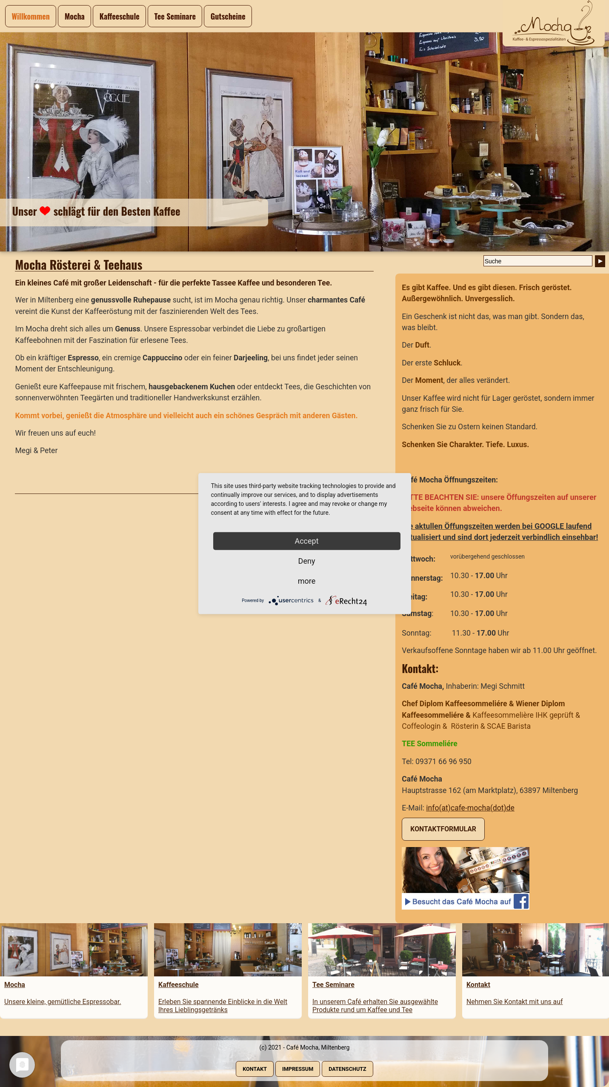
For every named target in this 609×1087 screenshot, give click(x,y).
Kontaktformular (443, 829)
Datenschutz (347, 1069)
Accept (306, 540)
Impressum (297, 1069)
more (307, 580)
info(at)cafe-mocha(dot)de (470, 808)
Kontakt (255, 1069)
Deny (306, 560)
